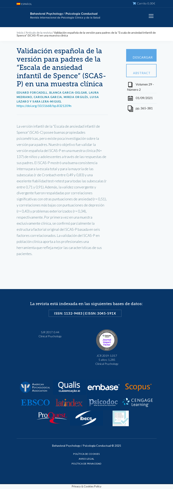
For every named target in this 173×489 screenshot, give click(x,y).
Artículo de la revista (39, 32)
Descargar (143, 55)
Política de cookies (86, 453)
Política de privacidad (86, 463)
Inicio (20, 32)
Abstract (141, 71)
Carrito (144, 3)
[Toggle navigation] (151, 16)
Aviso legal (86, 458)
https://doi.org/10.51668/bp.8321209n (44, 106)
